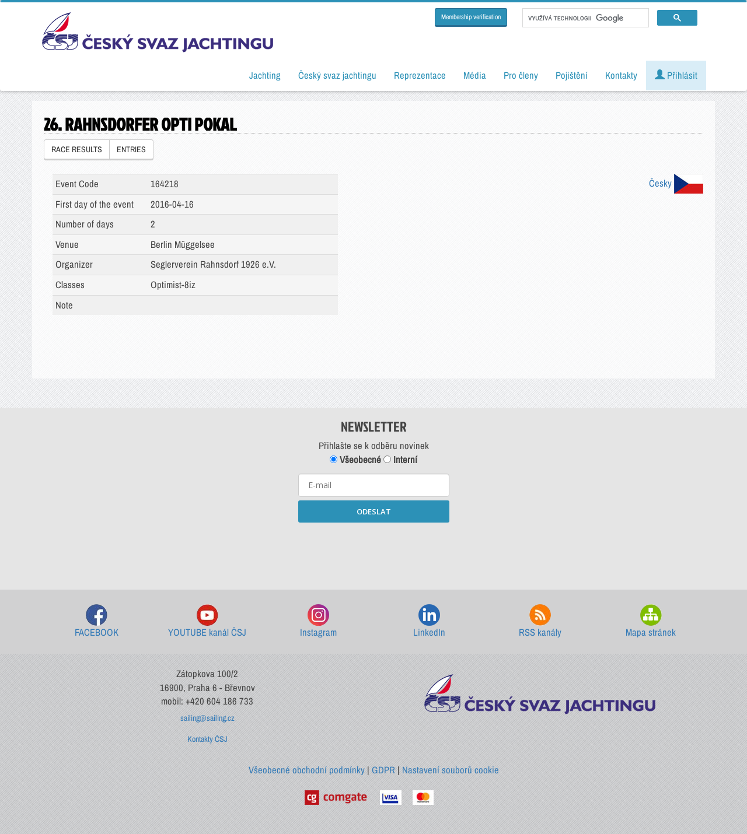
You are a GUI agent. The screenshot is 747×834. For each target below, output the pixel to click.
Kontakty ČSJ (207, 739)
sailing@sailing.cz (207, 718)
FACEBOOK (96, 621)
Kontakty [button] (621, 75)
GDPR (383, 769)
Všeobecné (355, 459)
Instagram (318, 621)
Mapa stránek (651, 621)
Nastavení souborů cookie (450, 769)
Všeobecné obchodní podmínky (307, 769)
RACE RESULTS (76, 149)
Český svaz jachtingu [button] (337, 75)
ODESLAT (374, 511)
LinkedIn (429, 621)
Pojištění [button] (572, 75)
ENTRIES (131, 149)
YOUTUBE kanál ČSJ (207, 621)
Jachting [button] (265, 75)
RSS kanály (540, 621)
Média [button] (474, 75)
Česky (676, 183)
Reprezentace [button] (420, 75)
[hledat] (584, 18)
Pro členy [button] (521, 75)
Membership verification (471, 17)
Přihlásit (676, 75)
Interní (400, 459)
